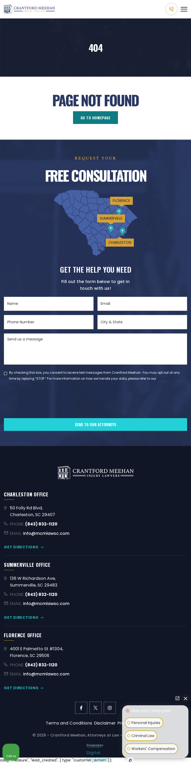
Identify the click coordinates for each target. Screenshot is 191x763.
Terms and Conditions (69, 723)
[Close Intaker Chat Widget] (185, 698)
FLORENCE (121, 200)
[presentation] (43, 411)
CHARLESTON (119, 242)
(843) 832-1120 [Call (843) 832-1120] (171, 9)
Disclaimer (105, 723)
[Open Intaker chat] (130, 760)
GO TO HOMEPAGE (96, 117)
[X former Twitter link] (95, 708)
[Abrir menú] (184, 9)
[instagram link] (110, 708)
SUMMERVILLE (111, 218)
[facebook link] (81, 708)
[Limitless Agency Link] (96, 747)
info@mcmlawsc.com (46, 533)
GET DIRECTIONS (21, 547)
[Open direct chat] (177, 698)
